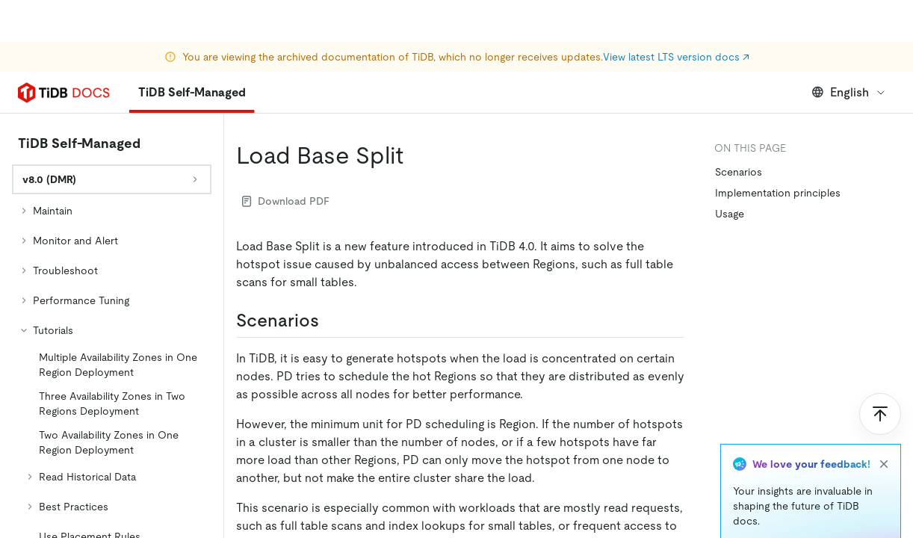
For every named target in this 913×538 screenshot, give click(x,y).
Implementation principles (778, 193)
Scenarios (738, 172)
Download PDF (285, 201)
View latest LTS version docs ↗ (676, 15)
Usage (729, 214)
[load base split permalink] (415, 155)
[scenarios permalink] (331, 321)
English (849, 92)
